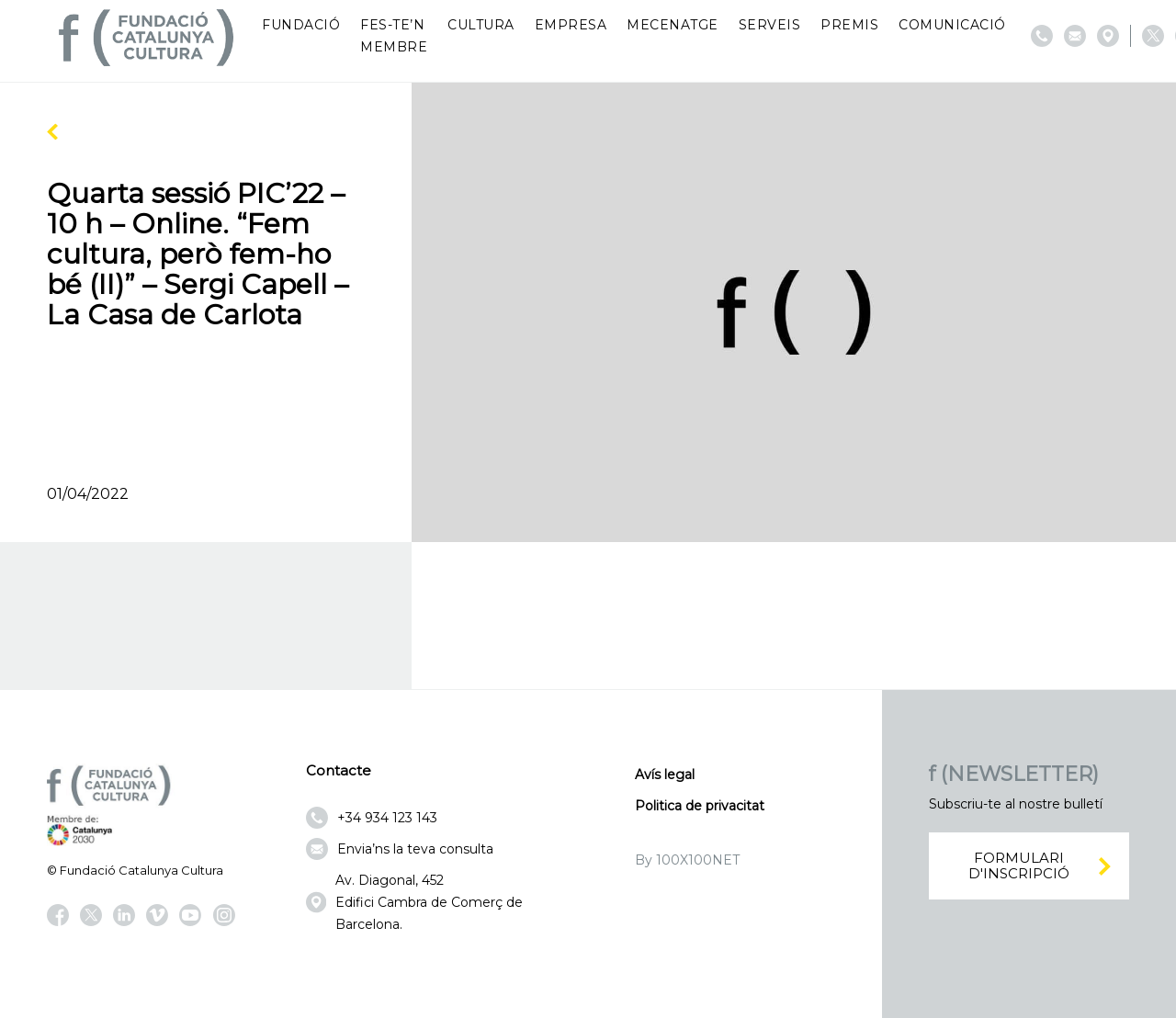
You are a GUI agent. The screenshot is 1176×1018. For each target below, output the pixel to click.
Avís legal (665, 774)
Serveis (770, 25)
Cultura (480, 25)
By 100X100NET (687, 860)
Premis (849, 25)
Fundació (301, 25)
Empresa (571, 25)
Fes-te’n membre (393, 36)
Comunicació (952, 25)
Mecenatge (672, 25)
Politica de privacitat (699, 805)
